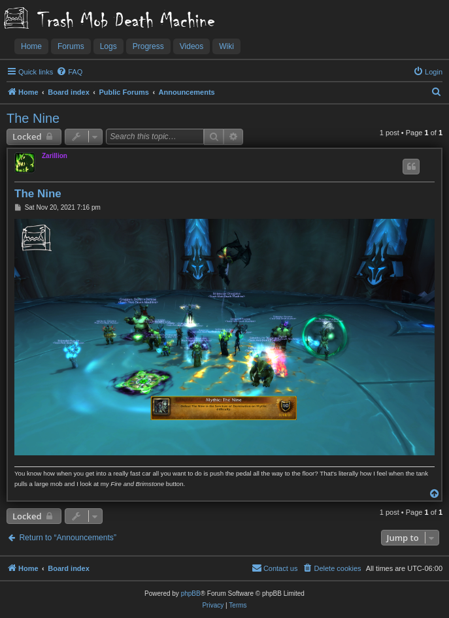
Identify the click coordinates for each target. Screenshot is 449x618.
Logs (108, 46)
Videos (191, 46)
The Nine (33, 118)
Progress (148, 46)
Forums (71, 46)
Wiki (226, 46)
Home (31, 46)
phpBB (191, 593)
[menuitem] (69, 72)
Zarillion (54, 155)
